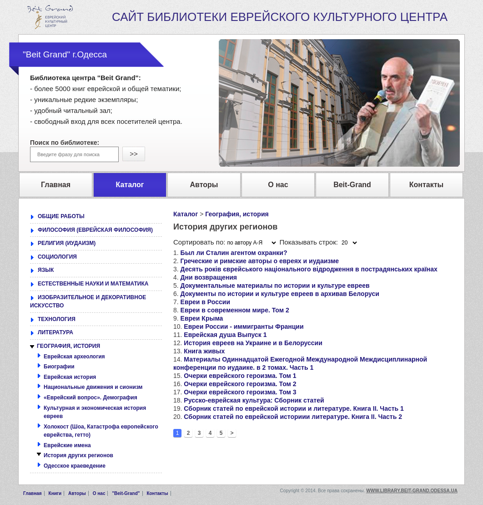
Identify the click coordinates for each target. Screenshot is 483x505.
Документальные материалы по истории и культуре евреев (275, 285)
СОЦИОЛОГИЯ (57, 257)
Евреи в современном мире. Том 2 (235, 310)
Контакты (157, 493)
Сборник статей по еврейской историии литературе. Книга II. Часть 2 (293, 416)
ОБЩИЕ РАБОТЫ (61, 216)
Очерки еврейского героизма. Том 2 (240, 384)
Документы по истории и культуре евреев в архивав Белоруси (280, 293)
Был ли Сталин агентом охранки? (234, 252)
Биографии (59, 366)
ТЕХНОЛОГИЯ (56, 319)
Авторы (77, 493)
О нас (99, 493)
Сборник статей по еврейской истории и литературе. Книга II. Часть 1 (294, 408)
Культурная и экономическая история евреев (95, 412)
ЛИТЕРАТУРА (55, 332)
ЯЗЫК (46, 270)
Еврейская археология (74, 356)
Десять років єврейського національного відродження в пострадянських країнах (309, 269)
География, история (236, 214)
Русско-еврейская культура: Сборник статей (254, 400)
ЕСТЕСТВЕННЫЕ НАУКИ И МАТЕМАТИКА (93, 284)
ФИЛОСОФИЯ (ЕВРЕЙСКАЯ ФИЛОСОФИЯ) (95, 230)
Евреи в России (205, 302)
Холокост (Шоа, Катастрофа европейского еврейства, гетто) (101, 431)
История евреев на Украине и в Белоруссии (253, 343)
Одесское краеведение (75, 466)
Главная (32, 493)
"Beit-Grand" (126, 493)
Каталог (185, 214)
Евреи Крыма (202, 318)
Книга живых (204, 351)
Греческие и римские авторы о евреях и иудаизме (260, 261)
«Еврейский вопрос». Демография (90, 397)
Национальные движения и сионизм (93, 387)
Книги (55, 493)
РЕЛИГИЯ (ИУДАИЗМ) (67, 243)
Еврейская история (70, 377)
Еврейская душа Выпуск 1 (225, 334)
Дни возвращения (209, 277)
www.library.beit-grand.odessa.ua (412, 490)
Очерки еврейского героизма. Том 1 (240, 375)
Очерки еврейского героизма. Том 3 (240, 392)
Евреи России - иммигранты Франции (243, 326)
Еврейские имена (67, 445)
